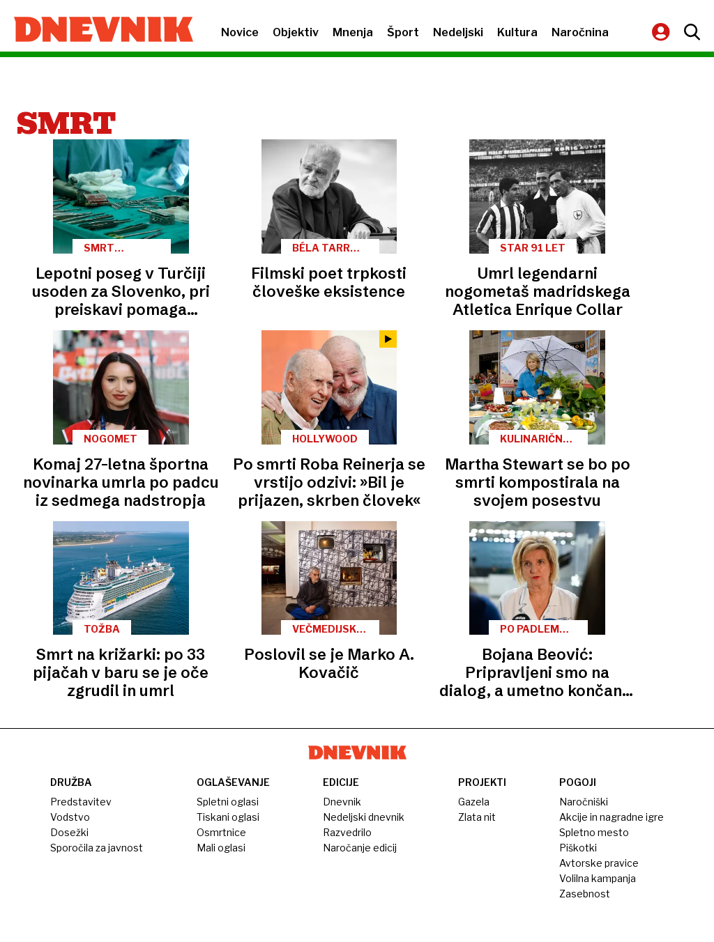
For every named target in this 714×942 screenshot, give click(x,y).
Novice (240, 32)
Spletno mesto (594, 832)
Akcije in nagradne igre (611, 817)
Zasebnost (584, 893)
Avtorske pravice (599, 863)
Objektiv (296, 32)
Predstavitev (81, 802)
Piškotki (578, 848)
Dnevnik (342, 802)
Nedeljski (458, 32)
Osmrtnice (221, 832)
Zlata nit (477, 817)
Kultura (517, 32)
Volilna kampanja (597, 878)
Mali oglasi (221, 848)
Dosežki (69, 832)
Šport (403, 32)
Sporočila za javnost (96, 848)
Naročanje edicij (360, 848)
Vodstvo (70, 817)
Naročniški (583, 802)
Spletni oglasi (228, 802)
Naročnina (580, 32)
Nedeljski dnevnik (363, 817)
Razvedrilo (347, 832)
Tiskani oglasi (228, 817)
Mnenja (353, 32)
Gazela (473, 802)
